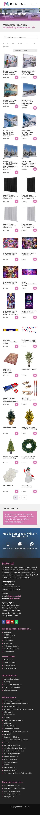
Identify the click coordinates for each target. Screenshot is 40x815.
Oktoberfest (8, 660)
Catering (7, 682)
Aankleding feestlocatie (13, 685)
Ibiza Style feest (10, 668)
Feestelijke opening (11, 649)
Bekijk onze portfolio (12, 791)
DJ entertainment (10, 690)
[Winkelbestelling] (25, 50)
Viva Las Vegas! (9, 665)
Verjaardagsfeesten (11, 646)
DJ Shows (7, 638)
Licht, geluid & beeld (12, 679)
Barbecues (8, 643)
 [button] (16, 77)
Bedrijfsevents (9, 635)
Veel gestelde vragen (12, 785)
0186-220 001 (8, 548)
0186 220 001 (15, 599)
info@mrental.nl (20, 548)
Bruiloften (7, 632)
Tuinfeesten (8, 640)
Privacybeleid (9, 797)
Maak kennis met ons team (14, 788)
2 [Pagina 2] (19, 497)
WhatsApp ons (32, 548)
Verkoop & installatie (12, 687)
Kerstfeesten (9, 652)
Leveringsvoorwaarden (12, 794)
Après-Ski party (10, 663)
